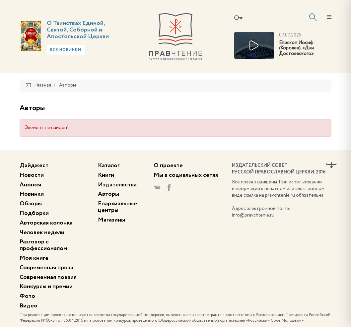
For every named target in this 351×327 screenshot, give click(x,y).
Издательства (117, 185)
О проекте (168, 165)
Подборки (34, 213)
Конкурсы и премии (46, 287)
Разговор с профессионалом (43, 245)
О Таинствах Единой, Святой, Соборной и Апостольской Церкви (78, 29)
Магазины (111, 220)
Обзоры (31, 204)
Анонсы (30, 185)
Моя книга (34, 258)
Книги (106, 175)
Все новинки (65, 50)
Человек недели (42, 232)
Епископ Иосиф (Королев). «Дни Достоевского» (296, 48)
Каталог (109, 165)
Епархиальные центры (117, 207)
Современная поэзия (48, 277)
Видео (28, 306)
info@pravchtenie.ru (253, 215)
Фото (27, 296)
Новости (32, 175)
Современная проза (46, 268)
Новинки (32, 194)
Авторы (108, 194)
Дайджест (34, 165)
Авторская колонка (46, 223)
